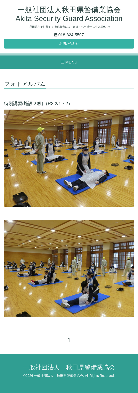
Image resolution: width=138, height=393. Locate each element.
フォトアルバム (25, 84)
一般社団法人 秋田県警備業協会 (69, 367)
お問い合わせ (69, 43)
